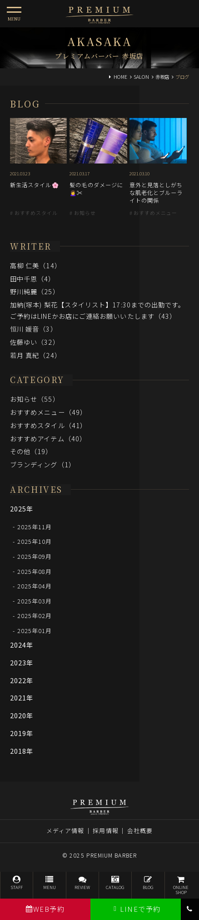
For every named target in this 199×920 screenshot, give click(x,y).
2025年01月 (34, 630)
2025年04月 (34, 586)
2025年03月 (34, 600)
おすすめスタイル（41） (48, 425)
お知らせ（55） (35, 399)
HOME (120, 76)
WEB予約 (45, 909)
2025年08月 (34, 571)
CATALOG (115, 882)
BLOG (148, 882)
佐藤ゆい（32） (35, 342)
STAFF (16, 882)
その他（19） (31, 451)
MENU (49, 882)
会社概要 (140, 830)
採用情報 (105, 830)
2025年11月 (34, 526)
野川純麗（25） (35, 291)
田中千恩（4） (32, 278)
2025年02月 (34, 615)
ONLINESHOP (181, 885)
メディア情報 (65, 830)
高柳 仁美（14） (35, 265)
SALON (141, 76)
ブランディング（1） (42, 464)
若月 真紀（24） (35, 355)
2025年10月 (34, 541)
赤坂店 (162, 76)
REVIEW (82, 882)
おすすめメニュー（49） (48, 412)
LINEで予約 (135, 909)
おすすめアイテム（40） (48, 438)
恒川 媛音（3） (33, 328)
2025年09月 (34, 556)
